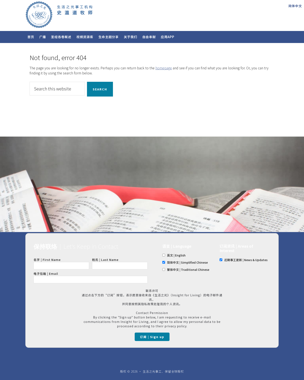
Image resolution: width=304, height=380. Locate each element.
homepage (163, 67)
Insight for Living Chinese (76, 14)
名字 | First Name (61, 263)
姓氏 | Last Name (120, 263)
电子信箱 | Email (91, 277)
